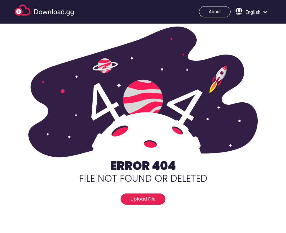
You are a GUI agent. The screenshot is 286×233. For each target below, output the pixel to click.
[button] (251, 12)
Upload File (143, 199)
